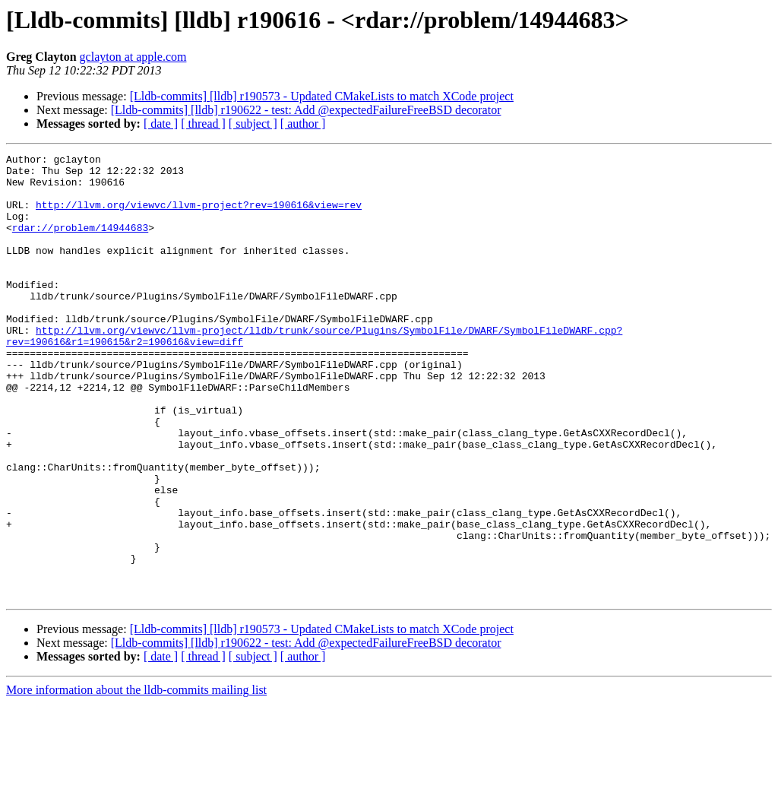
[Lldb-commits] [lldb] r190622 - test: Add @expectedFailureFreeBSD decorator (306, 109)
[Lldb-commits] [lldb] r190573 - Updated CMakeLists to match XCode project (322, 96)
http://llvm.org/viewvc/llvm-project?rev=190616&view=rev (199, 216)
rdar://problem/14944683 (80, 243)
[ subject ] (253, 123)
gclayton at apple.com (133, 56)
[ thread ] (203, 123)
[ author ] (303, 123)
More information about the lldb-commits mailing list (136, 778)
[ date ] (161, 123)
